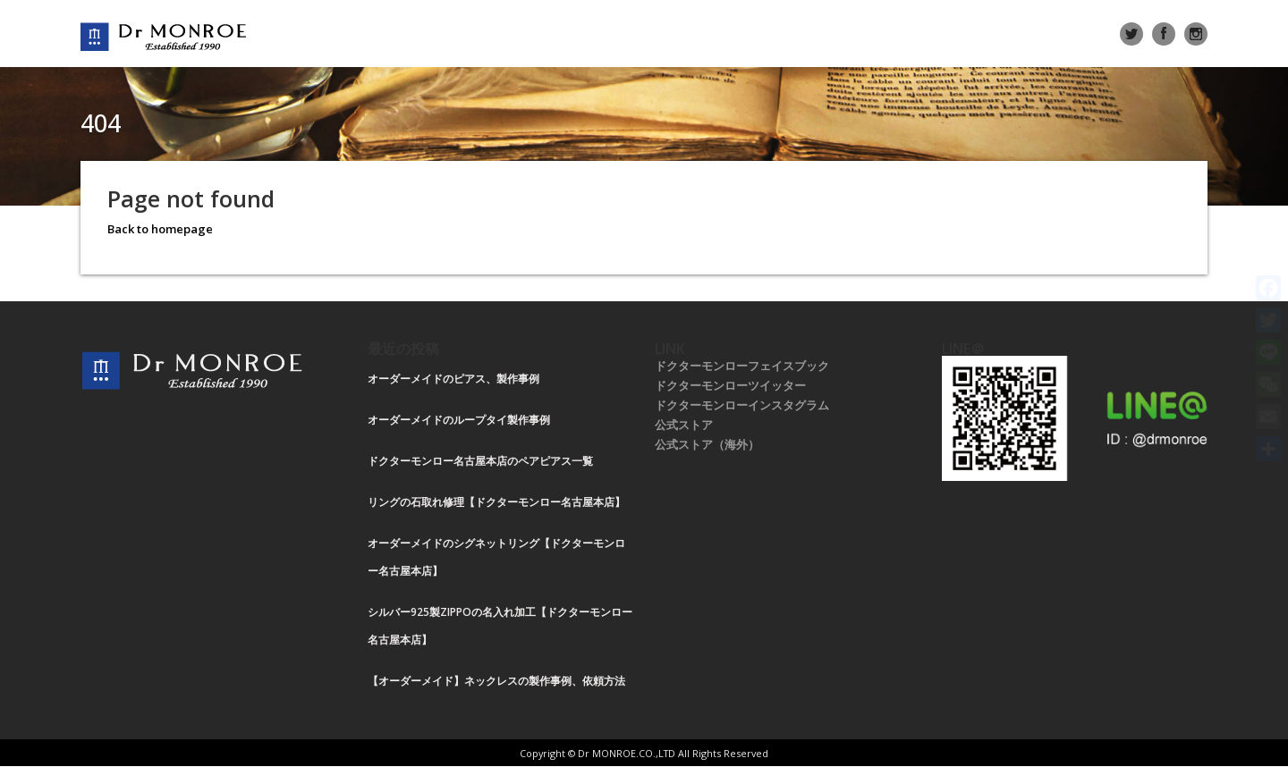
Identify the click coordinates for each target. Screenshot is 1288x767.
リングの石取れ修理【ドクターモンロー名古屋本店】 (496, 502)
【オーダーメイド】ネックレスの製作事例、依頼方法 (496, 680)
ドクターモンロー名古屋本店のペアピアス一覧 (480, 460)
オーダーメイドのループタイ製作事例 (459, 419)
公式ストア (684, 425)
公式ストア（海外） (707, 444)
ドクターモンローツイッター (730, 385)
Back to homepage (160, 229)
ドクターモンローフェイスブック (742, 366)
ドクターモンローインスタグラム (742, 405)
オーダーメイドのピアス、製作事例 (453, 378)
